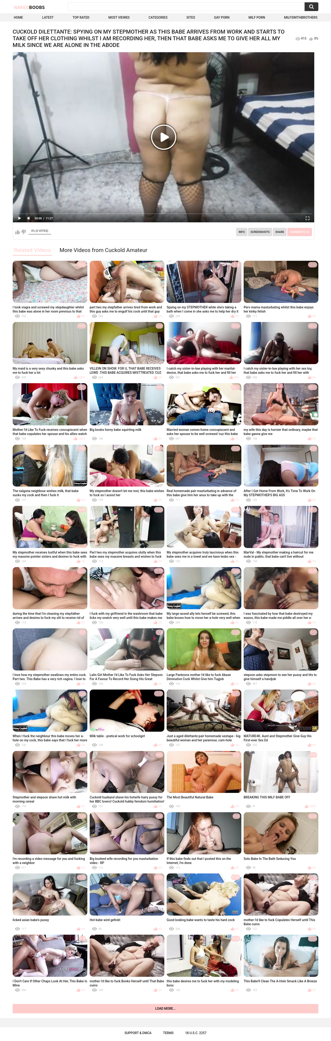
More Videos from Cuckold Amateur (103, 250)
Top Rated (81, 17)
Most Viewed (118, 17)
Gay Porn (221, 17)
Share (279, 232)
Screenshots (260, 232)
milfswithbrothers (300, 17)
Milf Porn (256, 17)
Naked (29, 7)
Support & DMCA (138, 1033)
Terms (168, 1033)
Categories (157, 17)
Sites (190, 17)
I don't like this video (23, 232)
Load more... (165, 1008)
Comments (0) (299, 232)
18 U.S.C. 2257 (195, 1033)
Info (242, 232)
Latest (48, 17)
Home (18, 17)
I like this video (17, 232)
